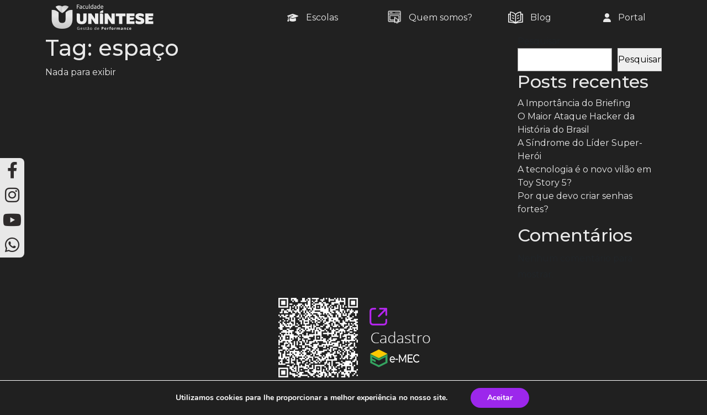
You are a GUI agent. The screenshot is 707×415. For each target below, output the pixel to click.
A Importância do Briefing (574, 103)
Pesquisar (539, 41)
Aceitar (500, 397)
